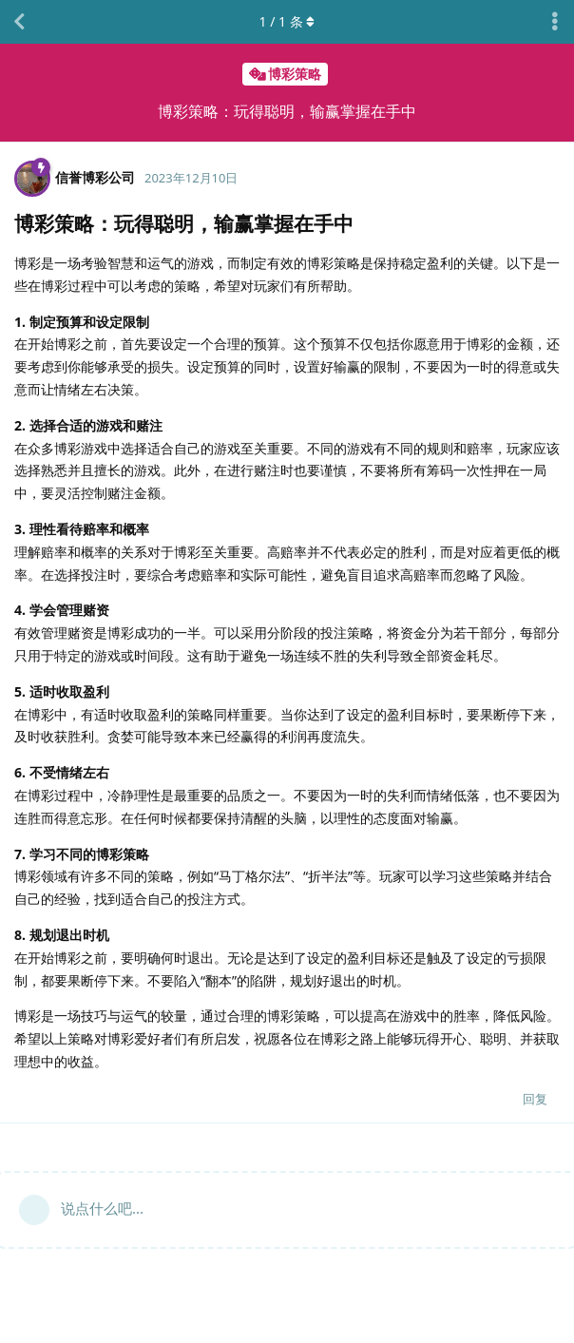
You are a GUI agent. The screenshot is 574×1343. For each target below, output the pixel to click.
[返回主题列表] (19, 22)
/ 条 (287, 21)
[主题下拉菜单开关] (555, 22)
